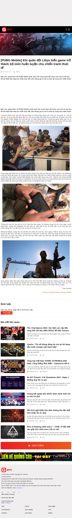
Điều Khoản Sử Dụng (8, 494)
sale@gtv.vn (8, 502)
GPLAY (27, 506)
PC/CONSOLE (6, 509)
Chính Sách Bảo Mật (8, 497)
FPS (49, 509)
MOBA (50, 513)
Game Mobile (29, 509)
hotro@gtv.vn (19, 488)
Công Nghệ (51, 506)
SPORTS (4, 513)
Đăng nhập (6, 313)
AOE (3, 506)
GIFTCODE (28, 513)
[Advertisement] (36, 13)
